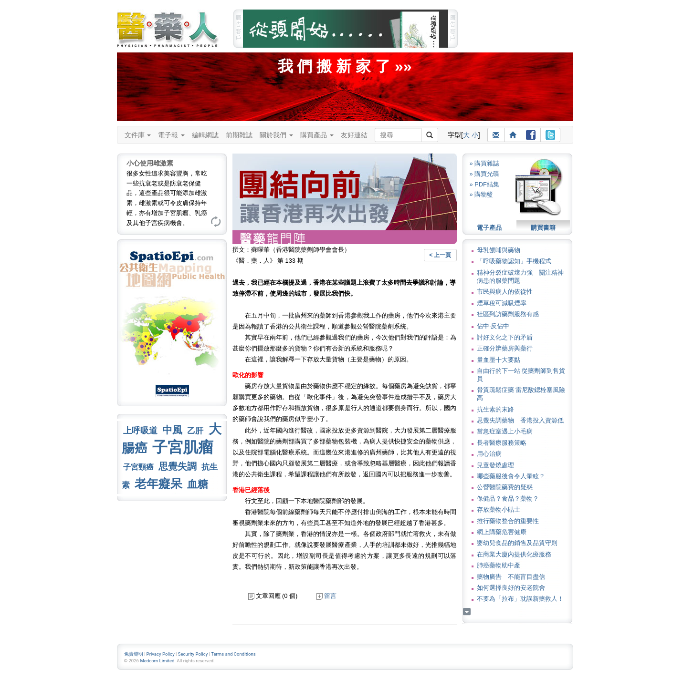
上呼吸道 (140, 430)
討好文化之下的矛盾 (505, 337)
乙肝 (195, 430)
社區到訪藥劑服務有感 (508, 314)
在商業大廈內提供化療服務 (514, 554)
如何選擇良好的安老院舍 (511, 587)
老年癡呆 (158, 483)
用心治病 (489, 453)
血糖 (197, 484)
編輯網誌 (205, 135)
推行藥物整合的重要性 (508, 520)
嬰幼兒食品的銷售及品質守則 (517, 542)
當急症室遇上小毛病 (505, 431)
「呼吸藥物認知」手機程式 (514, 261)
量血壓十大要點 (498, 359)
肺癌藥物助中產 (498, 565)
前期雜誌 (239, 135)
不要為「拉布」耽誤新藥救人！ (520, 598)
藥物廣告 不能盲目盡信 (511, 576)
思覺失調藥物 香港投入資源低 (520, 420)
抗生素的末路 (495, 409)
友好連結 (354, 135)
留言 (326, 595)
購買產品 (317, 135)
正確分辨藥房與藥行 (505, 348)
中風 (172, 429)
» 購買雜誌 (485, 163)
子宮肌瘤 (182, 447)
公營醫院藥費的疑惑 (505, 487)
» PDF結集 (484, 184)
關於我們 (276, 135)
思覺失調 (177, 466)
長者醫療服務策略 (501, 442)
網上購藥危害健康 (501, 531)
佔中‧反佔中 (493, 325)
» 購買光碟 (485, 173)
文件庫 (138, 135)
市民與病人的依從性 (505, 291)
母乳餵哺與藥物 (498, 250)
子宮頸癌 (138, 467)
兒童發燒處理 (495, 465)
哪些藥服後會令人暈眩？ (511, 476)
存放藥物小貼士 (498, 509)
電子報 (171, 135)
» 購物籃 (482, 194)
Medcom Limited (157, 660)
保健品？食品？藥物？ (508, 498)
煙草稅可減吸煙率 (501, 303)
